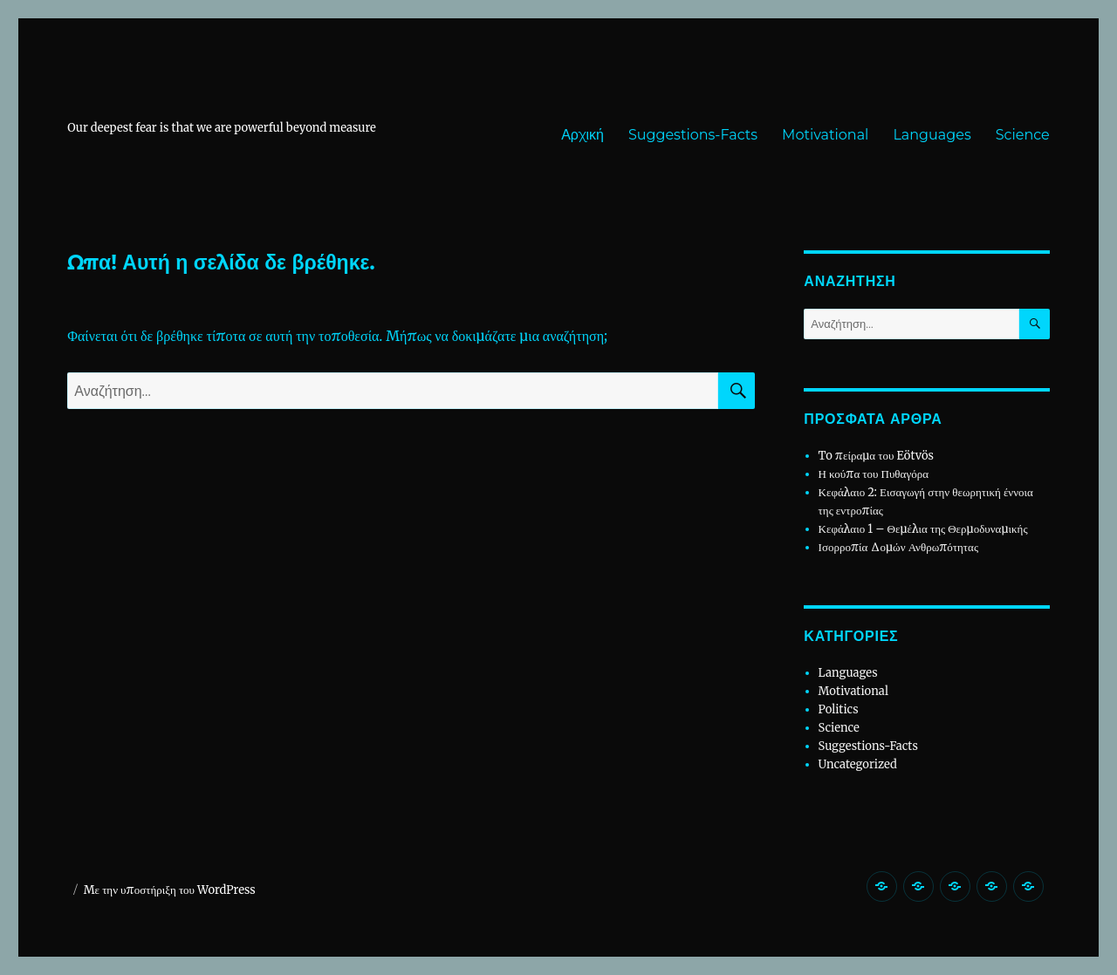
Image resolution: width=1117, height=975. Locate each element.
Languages (931, 134)
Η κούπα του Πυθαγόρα (874, 474)
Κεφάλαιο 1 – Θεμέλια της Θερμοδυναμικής (923, 529)
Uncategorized (858, 764)
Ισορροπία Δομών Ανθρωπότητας (898, 547)
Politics (839, 709)
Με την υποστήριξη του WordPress (170, 890)
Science (1023, 134)
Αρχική (582, 134)
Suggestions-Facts (692, 134)
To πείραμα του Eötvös (877, 455)
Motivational (825, 134)
